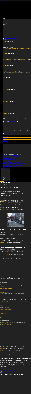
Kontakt (4, 178)
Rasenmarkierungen (5, 141)
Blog (3, 179)
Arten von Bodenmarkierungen (6, 185)
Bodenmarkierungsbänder (6, 167)
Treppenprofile (4, 168)
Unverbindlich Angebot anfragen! (10, 370)
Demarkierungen (5, 138)
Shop (4, 180)
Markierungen (5, 177)
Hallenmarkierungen (5, 135)
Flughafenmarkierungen (5, 140)
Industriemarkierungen (5, 136)
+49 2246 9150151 (3, 1)
